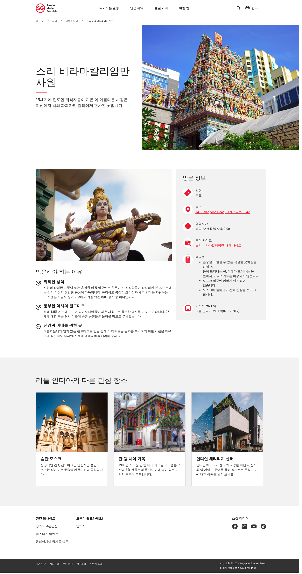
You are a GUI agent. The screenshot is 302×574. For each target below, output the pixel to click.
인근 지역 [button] (136, 8)
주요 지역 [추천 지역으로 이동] (52, 20)
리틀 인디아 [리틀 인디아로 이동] (72, 20)
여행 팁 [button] (184, 8)
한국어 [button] (255, 8)
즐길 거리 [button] (161, 8)
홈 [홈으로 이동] (37, 20)
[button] (239, 8)
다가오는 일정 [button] (109, 8)
